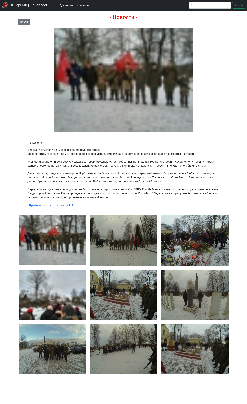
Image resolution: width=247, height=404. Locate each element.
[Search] (210, 5)
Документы (67, 5)
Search (238, 5)
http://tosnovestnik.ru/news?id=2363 (50, 205)
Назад (24, 22)
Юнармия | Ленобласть (25, 5)
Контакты (83, 5)
